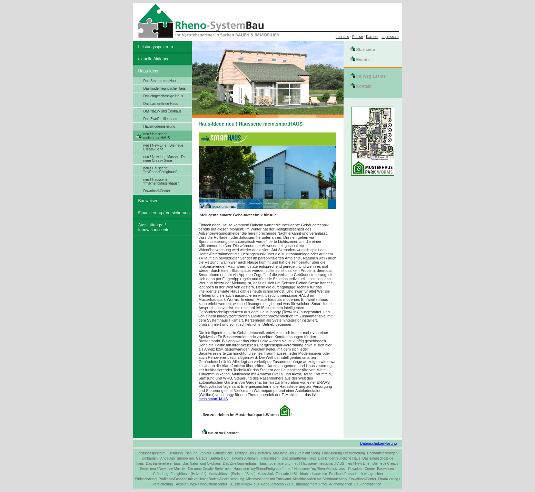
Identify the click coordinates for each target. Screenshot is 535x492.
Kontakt (364, 86)
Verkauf (205, 453)
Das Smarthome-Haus (160, 81)
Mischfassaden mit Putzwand (268, 479)
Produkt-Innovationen (335, 484)
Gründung (160, 474)
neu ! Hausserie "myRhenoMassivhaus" (161, 181)
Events (363, 59)
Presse (357, 37)
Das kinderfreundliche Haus (164, 88)
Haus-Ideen (149, 71)
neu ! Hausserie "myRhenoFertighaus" (160, 170)
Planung (191, 453)
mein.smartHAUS (213, 399)
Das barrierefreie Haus (160, 104)
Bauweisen (148, 200)
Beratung (176, 453)
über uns (342, 37)
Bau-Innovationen (367, 484)
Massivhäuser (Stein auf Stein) (296, 453)
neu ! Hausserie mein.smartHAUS (156, 136)
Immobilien (185, 458)
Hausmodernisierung (159, 126)
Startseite (365, 49)
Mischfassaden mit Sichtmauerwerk (320, 479)
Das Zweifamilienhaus (160, 119)
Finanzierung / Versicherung (164, 212)
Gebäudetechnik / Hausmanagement (289, 484)
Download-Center (156, 191)
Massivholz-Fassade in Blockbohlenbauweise (292, 474)
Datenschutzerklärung (378, 443)
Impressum (390, 37)
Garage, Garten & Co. (212, 458)
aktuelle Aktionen (154, 59)
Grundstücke (223, 453)
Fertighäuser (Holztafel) (253, 453)
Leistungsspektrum (155, 47)
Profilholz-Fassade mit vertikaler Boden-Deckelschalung (201, 479)
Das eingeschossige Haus (163, 96)
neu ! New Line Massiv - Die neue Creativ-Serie (165, 159)
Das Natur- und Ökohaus (162, 111)
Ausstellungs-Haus (244, 484)
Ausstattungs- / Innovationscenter (154, 227)
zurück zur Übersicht (223, 433)
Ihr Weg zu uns (371, 76)
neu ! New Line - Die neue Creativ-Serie (163, 147)
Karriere (372, 37)
